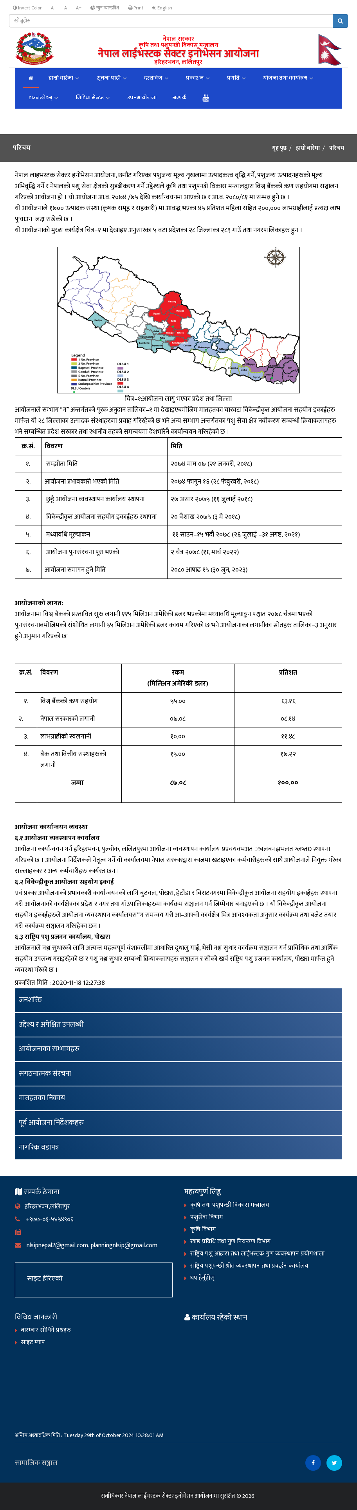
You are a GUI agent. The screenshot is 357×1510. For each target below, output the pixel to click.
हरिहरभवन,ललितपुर (42, 1206)
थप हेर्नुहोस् (202, 1278)
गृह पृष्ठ (279, 148)
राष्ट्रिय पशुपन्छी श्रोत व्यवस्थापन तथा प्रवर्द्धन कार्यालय (249, 1266)
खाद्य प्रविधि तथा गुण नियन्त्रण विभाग (230, 1241)
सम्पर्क (179, 97)
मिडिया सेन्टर (90, 97)
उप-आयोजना (142, 97)
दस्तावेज (153, 78)
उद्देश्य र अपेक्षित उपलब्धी (51, 1025)
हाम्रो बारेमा (61, 78)
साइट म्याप (33, 1342)
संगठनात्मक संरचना (45, 1074)
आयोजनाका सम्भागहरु (49, 1049)
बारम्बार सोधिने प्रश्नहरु (46, 1330)
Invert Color (27, 8)
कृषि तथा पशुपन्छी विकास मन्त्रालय (229, 1205)
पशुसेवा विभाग (206, 1217)
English (162, 8)
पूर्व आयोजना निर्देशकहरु (51, 1123)
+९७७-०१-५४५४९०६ (44, 1219)
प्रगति (233, 78)
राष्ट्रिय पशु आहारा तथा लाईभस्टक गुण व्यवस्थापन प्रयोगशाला (257, 1253)
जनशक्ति (30, 1000)
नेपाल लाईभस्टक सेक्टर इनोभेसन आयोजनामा (171, 1496)
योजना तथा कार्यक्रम (285, 78)
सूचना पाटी (109, 78)
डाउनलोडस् (40, 97)
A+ (78, 8)
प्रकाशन (195, 78)
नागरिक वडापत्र (39, 1147)
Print (135, 8)
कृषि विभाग (203, 1229)
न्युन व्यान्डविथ (104, 8)
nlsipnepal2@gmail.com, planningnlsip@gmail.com (86, 1245)
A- (53, 8)
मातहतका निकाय (42, 1098)
